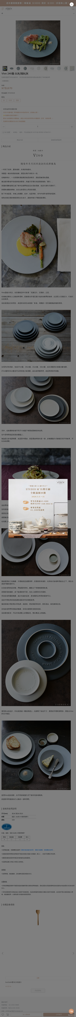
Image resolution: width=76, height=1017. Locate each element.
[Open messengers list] (71, 1011)
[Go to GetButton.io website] (71, 1015)
